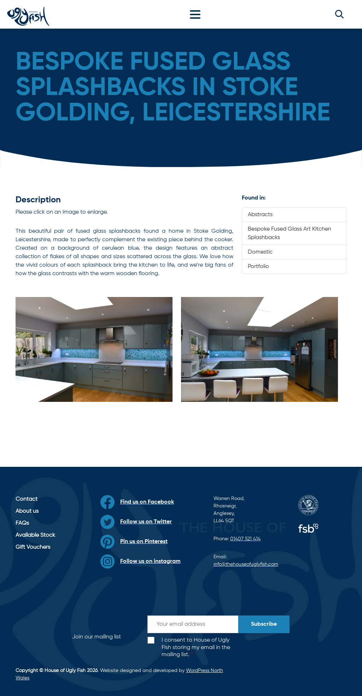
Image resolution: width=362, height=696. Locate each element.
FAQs (22, 523)
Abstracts (260, 215)
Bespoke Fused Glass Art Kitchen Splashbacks (289, 233)
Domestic (260, 252)
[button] (339, 14)
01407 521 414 (245, 538)
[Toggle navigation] (197, 14)
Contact (26, 499)
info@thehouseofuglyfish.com (246, 564)
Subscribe (264, 624)
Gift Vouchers (33, 547)
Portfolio (258, 266)
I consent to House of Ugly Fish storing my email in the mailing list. (196, 647)
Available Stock (35, 535)
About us (27, 511)
